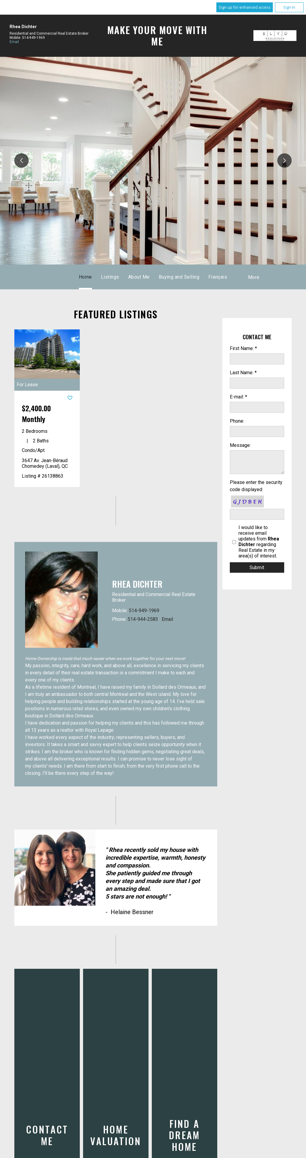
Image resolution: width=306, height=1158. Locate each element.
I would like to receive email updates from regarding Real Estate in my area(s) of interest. (258, 542)
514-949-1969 (144, 610)
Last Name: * (243, 372)
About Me (139, 277)
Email (14, 42)
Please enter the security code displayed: (256, 485)
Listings (110, 277)
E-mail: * (238, 397)
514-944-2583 (143, 619)
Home (85, 277)
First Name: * (243, 348)
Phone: (237, 421)
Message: (240, 445)
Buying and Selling (179, 277)
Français (217, 277)
